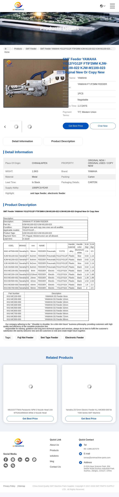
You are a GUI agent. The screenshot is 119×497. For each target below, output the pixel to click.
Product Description (63, 141)
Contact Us (55, 467)
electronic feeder (74, 337)
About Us (54, 445)
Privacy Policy (9, 486)
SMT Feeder (31, 49)
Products (18, 49)
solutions (54, 456)
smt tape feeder (49, 337)
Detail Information (22, 141)
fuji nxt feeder (25, 337)
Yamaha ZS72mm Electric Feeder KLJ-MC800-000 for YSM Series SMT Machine (89, 411)
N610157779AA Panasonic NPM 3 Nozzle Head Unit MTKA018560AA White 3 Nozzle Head (30, 411)
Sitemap (21, 486)
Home (6, 49)
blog (52, 461)
